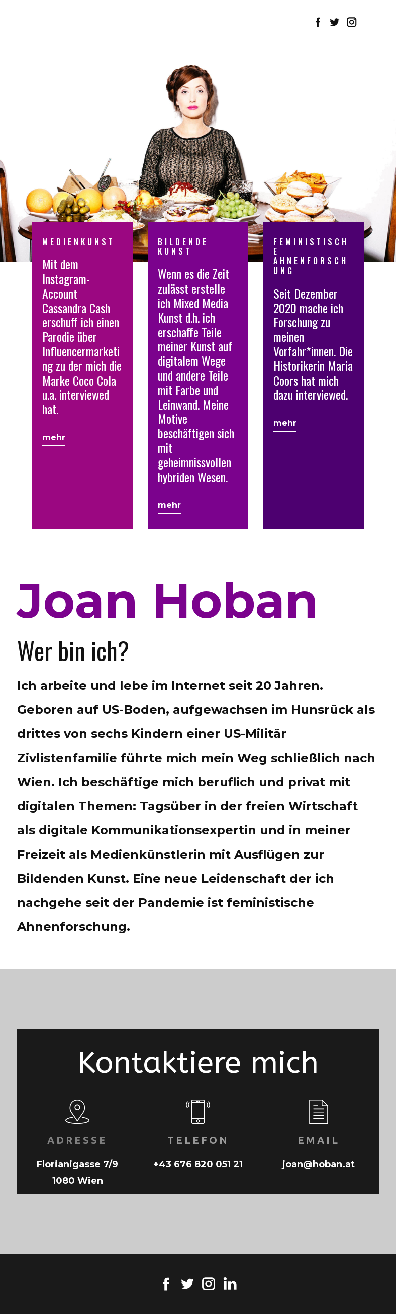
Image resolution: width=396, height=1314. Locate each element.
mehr (53, 437)
